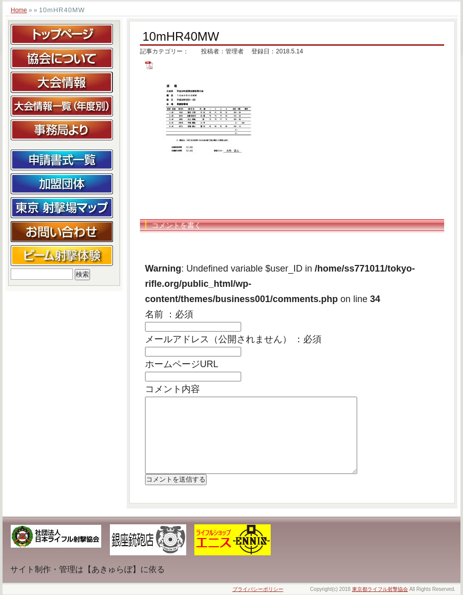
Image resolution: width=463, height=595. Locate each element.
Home (19, 10)
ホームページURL (181, 364)
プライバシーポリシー (258, 589)
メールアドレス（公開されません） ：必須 (233, 339)
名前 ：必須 (169, 314)
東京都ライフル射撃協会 (380, 589)
